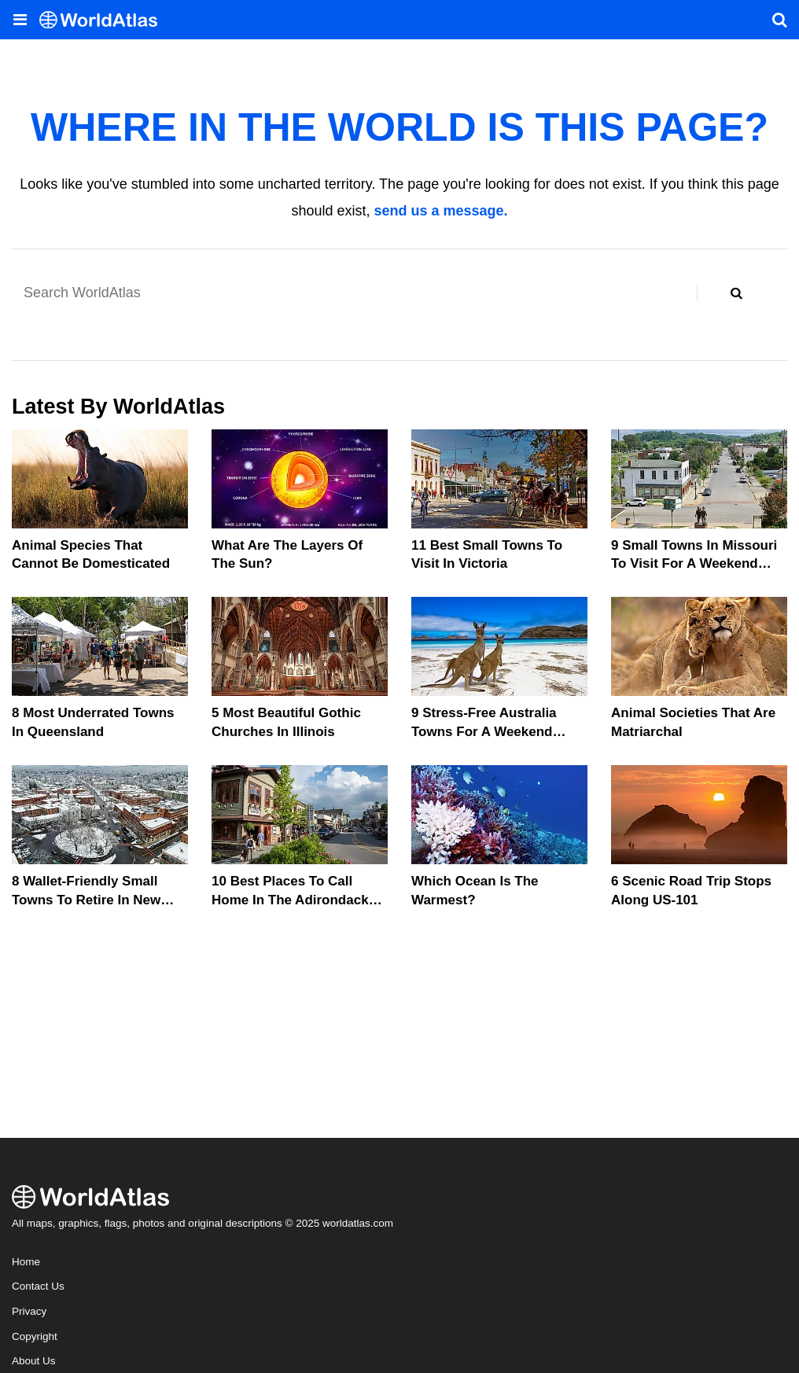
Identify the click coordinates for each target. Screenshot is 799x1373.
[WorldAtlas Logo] (104, 20)
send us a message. (440, 211)
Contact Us (38, 1286)
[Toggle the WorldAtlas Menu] (20, 19)
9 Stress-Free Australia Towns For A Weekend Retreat (484, 731)
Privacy (29, 1311)
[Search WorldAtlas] (360, 293)
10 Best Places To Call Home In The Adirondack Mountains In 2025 (290, 900)
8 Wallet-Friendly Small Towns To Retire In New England (86, 900)
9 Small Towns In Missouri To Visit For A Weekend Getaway (694, 564)
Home (26, 1262)
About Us (34, 1361)
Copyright (34, 1336)
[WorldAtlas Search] (779, 19)
